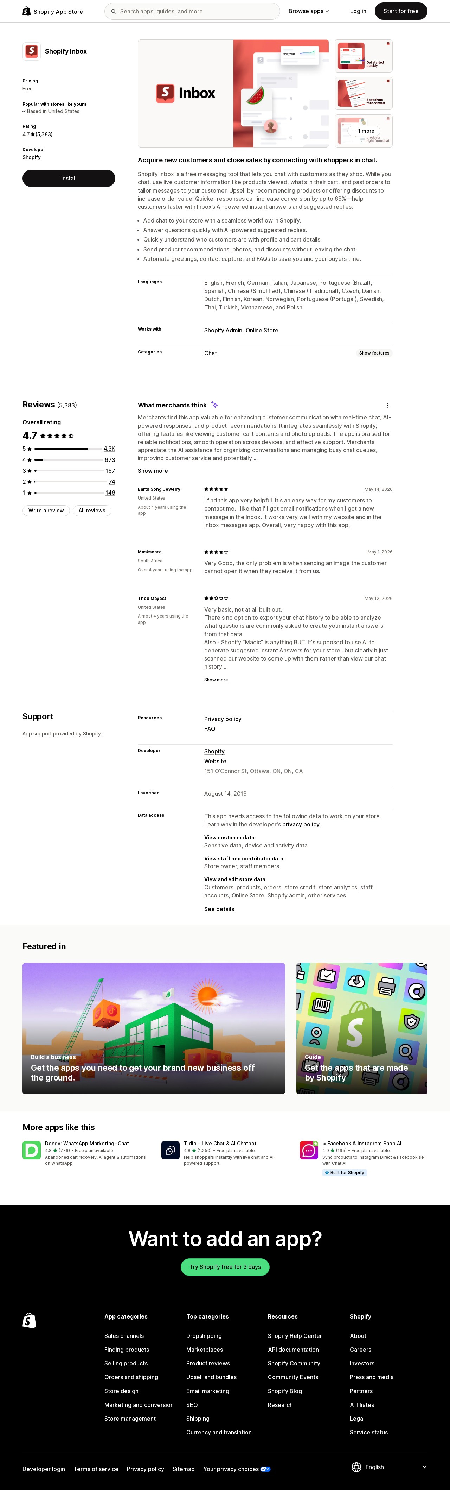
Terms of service (95, 1468)
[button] (86, 1154)
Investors (362, 1363)
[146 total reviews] (110, 492)
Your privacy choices (231, 1468)
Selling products (126, 1363)
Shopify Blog (285, 1391)
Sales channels (124, 1335)
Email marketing (207, 1391)
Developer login (43, 1468)
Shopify (31, 157)
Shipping (198, 1418)
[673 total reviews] (110, 459)
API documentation (293, 1349)
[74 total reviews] (112, 481)
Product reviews (208, 1363)
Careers (360, 1349)
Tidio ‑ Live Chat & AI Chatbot (220, 1143)
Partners (361, 1391)
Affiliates (362, 1404)
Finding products (126, 1349)
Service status (369, 1432)
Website (215, 761)
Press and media (372, 1377)
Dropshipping (204, 1335)
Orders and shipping (131, 1377)
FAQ (210, 728)
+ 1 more (363, 131)
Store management (130, 1418)
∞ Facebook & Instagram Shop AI (361, 1143)
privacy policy (301, 824)
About (358, 1335)
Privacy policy (223, 718)
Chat (210, 353)
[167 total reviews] (110, 470)
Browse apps (309, 10)
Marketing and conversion (139, 1404)
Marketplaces (204, 1349)
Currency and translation (219, 1432)
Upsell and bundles (211, 1377)
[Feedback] (388, 405)
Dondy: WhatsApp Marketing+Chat (87, 1143)
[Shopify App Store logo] (52, 11)
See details (219, 909)
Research (280, 1404)
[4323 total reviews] (109, 448)
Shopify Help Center (295, 1335)
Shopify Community (294, 1363)
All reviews (92, 510)
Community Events (293, 1377)
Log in (358, 10)
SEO (192, 1404)
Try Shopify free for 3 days (225, 1266)
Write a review (46, 510)
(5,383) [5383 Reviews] (44, 134)
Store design (121, 1391)
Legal (357, 1418)
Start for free (401, 10)
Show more (153, 470)
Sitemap (184, 1468)
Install (69, 178)
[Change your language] (396, 1467)
